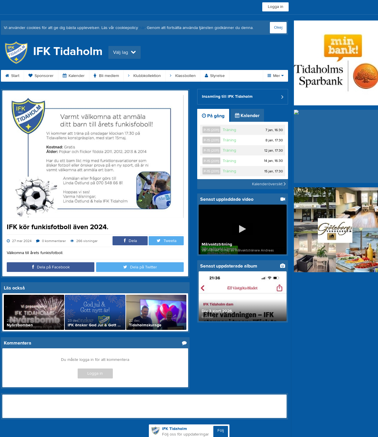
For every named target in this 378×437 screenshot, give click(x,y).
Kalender (74, 75)
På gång (213, 116)
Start (12, 75)
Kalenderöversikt (269, 184)
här (142, 27)
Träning (229, 130)
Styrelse (215, 75)
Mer (276, 75)
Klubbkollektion (144, 75)
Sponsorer (41, 75)
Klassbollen (183, 75)
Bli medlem (106, 75)
